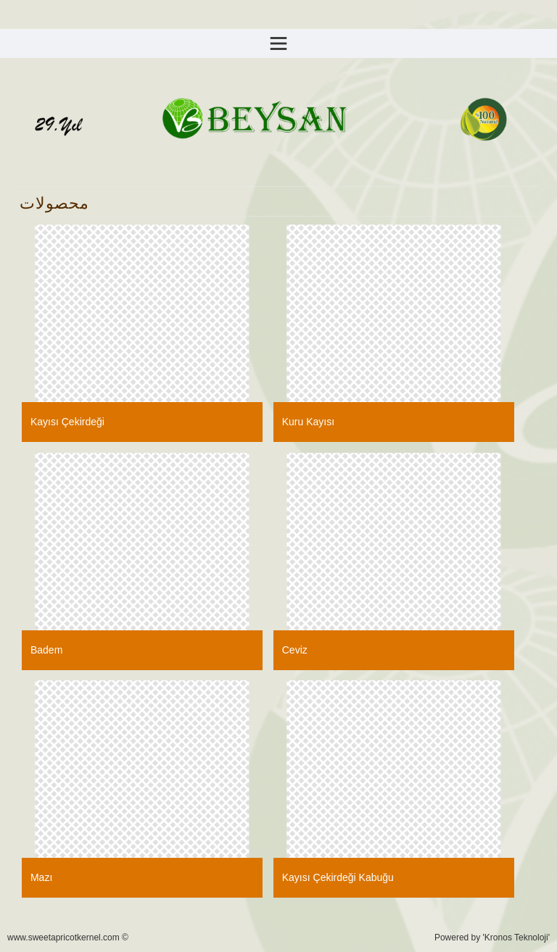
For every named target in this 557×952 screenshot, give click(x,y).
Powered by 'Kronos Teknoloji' (492, 937)
